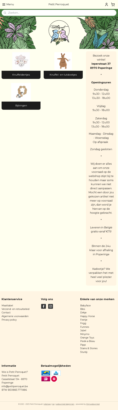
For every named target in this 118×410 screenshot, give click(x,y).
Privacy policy (9, 319)
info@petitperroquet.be (15, 386)
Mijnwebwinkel (93, 404)
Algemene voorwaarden (15, 316)
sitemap (47, 404)
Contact (6, 312)
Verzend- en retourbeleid (15, 309)
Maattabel (7, 305)
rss (53, 404)
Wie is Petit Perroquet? (15, 372)
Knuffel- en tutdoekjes (63, 74)
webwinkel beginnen (65, 404)
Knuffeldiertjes (21, 74)
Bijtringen (21, 105)
